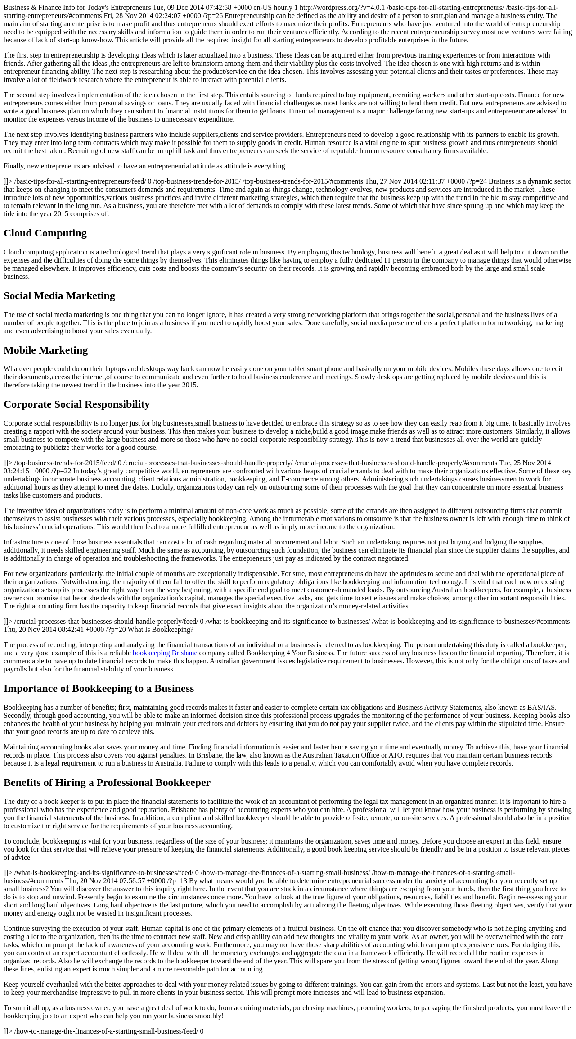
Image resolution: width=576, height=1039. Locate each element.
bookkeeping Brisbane (165, 653)
